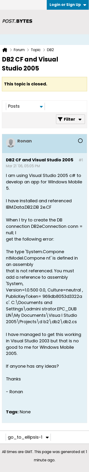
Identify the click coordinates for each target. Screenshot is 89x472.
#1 (81, 160)
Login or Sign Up (68, 4)
